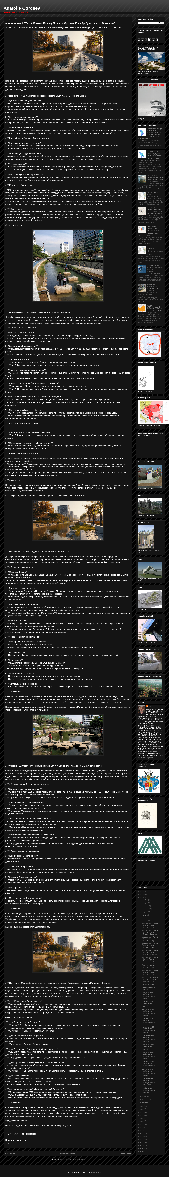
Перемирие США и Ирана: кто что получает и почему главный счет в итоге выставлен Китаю (154, 230)
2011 (142, 1142)
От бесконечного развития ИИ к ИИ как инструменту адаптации (154, 268)
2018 (142, 1121)
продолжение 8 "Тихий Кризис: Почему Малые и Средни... (150, 925)
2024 (142, 897)
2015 (142, 1130)
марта (144, 1096)
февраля (145, 1099)
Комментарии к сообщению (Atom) (73, 1159)
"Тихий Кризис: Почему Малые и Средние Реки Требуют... (150, 979)
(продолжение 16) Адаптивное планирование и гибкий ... (148, 1021)
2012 (142, 1139)
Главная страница (67, 1153)
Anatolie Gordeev (22, 8)
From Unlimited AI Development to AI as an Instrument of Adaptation (155, 177)
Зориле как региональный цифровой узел (152, 286)
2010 (142, 1145)
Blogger (98, 1172)
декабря (145, 900)
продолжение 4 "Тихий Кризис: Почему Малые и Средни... (150, 952)
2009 (142, 1148)
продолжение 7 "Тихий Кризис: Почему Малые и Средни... (150, 932)
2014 (142, 1133)
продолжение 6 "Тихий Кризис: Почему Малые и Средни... (150, 939)
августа (145, 912)
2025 (142, 894)
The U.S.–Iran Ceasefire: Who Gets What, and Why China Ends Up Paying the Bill (155, 210)
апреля (144, 921)
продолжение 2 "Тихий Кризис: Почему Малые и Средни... (150, 965)
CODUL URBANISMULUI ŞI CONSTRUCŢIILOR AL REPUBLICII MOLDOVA (155, 307)
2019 (142, 1118)
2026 (142, 891)
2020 (142, 1115)
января (144, 1102)
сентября (145, 909)
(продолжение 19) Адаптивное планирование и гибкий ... (148, 995)
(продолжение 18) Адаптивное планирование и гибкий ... (148, 1004)
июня (144, 918)
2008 (142, 1151)
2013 (142, 1136)
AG (150, 706)
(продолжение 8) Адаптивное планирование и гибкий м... (148, 1089)
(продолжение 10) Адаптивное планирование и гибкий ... (148, 1072)
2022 (142, 1109)
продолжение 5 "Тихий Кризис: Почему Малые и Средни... (150, 945)
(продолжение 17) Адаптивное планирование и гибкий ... (148, 1012)
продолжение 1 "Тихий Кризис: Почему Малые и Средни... (150, 972)
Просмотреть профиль (146, 758)
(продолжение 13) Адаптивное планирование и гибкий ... (148, 1047)
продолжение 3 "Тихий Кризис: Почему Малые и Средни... (150, 959)
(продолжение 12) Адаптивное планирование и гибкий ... (148, 1055)
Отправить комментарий (16, 1144)
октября (145, 906)
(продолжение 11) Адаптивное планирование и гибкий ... (148, 1064)
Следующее (10, 1153)
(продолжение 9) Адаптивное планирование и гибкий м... (148, 1081)
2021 (142, 1112)
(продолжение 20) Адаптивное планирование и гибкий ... (148, 986)
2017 (142, 1124)
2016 (142, 1127)
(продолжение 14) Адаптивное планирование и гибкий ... (148, 1038)
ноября (144, 903)
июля (144, 915)
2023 (142, 1106)
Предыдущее (125, 1153)
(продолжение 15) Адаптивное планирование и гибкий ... (148, 1029)
